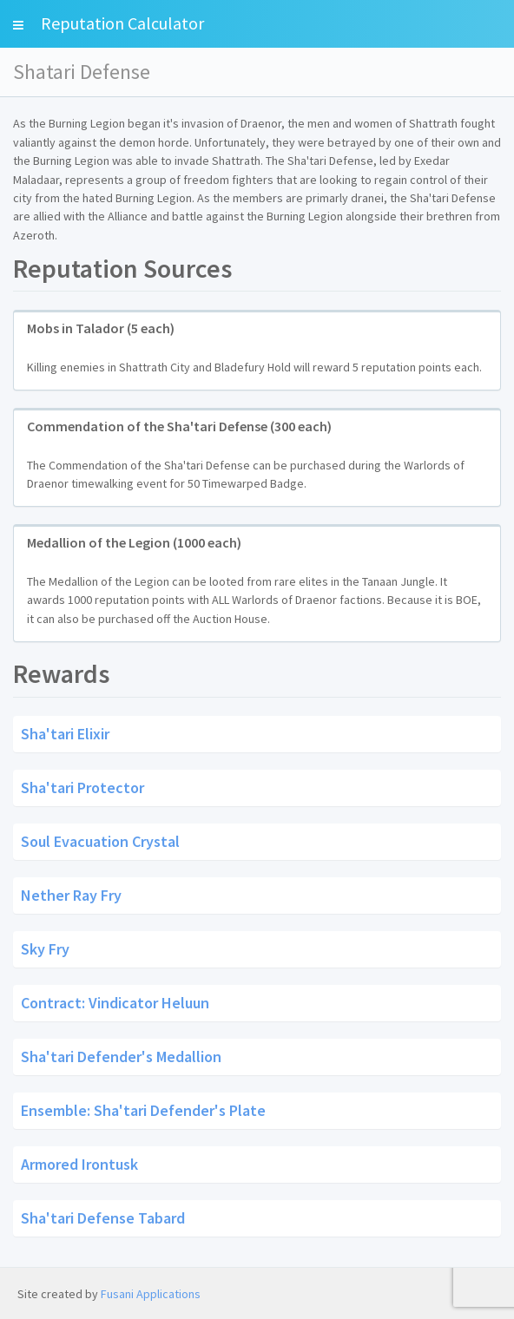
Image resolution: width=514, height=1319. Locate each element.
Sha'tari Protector (82, 787)
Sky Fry (45, 948)
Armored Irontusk (79, 1163)
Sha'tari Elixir (65, 733)
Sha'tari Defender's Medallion (121, 1056)
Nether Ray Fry (71, 894)
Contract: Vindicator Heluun (115, 1002)
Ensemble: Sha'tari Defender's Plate (143, 1109)
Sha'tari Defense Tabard (103, 1218)
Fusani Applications (151, 1294)
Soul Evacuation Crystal (100, 840)
